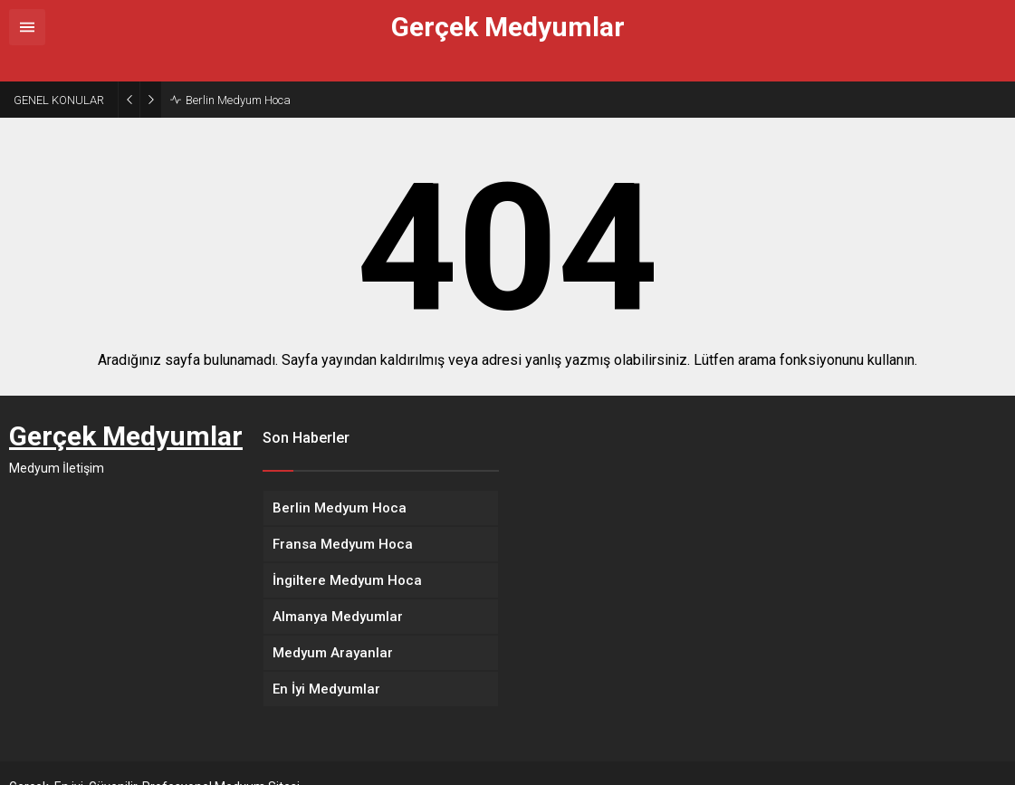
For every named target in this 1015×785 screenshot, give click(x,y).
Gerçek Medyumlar (508, 27)
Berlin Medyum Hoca (238, 73)
